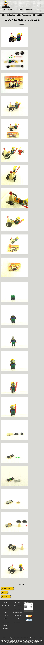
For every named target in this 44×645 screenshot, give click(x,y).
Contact (6, 615)
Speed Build (5, 596)
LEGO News (17, 602)
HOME (3, 9)
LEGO (10, 640)
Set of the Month (17, 615)
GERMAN (29, 9)
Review (4, 592)
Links (6, 612)
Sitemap (6, 609)
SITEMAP (11, 9)
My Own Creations (17, 612)
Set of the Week (17, 618)
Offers (5, 618)
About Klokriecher (6, 605)
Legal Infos (5, 625)
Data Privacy (6, 628)
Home (5, 602)
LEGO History (17, 622)
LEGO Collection (17, 605)
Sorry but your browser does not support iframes (29, 608)
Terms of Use (6, 622)
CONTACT (20, 9)
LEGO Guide (17, 609)
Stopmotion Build (7, 588)
